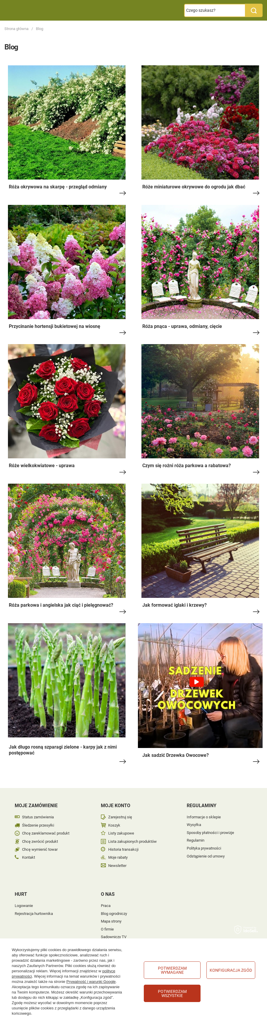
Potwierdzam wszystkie (172, 993)
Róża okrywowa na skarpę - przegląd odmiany (58, 187)
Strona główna (16, 28)
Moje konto (115, 805)
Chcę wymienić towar (40, 849)
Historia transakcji (123, 849)
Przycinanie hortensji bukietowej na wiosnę (54, 326)
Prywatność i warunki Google (91, 981)
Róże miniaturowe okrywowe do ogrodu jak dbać (193, 187)
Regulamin (195, 840)
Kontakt (28, 857)
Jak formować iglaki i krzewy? (174, 605)
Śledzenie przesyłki (38, 825)
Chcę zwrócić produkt (40, 841)
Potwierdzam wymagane (172, 970)
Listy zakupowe (121, 833)
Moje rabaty (118, 857)
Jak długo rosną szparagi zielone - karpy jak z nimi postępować (63, 750)
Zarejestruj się (120, 817)
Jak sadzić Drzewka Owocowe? (175, 755)
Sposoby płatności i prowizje (210, 832)
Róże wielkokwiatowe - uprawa (42, 465)
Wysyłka (194, 824)
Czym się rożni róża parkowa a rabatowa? (186, 465)
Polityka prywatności (204, 848)
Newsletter (117, 865)
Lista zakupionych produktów (132, 841)
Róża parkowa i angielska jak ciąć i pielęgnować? (61, 605)
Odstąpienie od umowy (206, 856)
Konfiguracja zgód (231, 970)
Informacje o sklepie (204, 817)
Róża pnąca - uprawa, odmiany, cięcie (182, 326)
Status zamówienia (38, 817)
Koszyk (114, 825)
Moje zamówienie (36, 805)
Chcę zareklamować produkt (45, 833)
